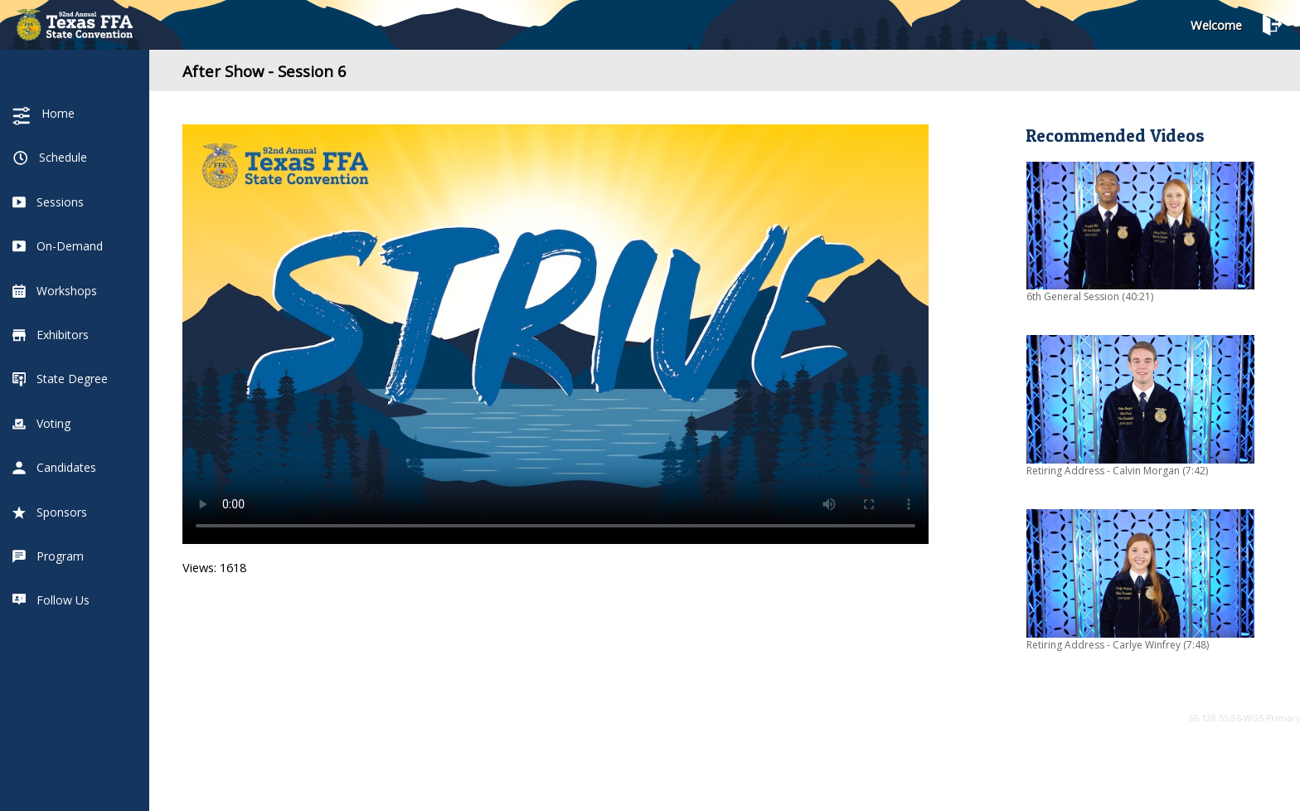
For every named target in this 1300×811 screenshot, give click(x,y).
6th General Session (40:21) (1089, 296)
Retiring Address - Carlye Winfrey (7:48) (1117, 645)
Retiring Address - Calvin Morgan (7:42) (1117, 471)
